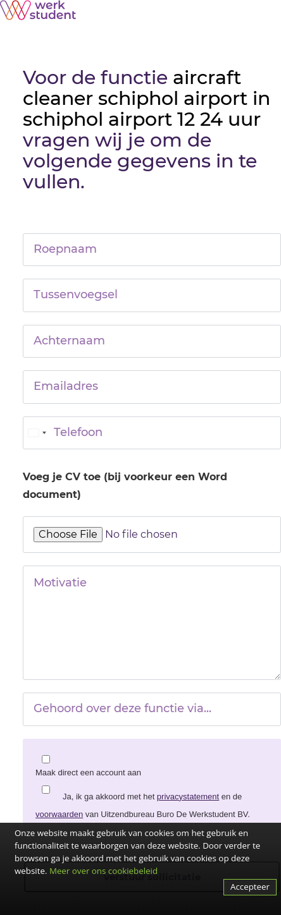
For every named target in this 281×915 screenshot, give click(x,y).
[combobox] (36, 433)
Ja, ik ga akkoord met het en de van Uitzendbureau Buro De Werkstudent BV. (142, 805)
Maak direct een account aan (88, 772)
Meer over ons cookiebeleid (103, 870)
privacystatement (188, 796)
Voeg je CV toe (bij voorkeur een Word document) (125, 485)
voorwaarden (59, 814)
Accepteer (250, 886)
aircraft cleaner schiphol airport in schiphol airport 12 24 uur (146, 98)
